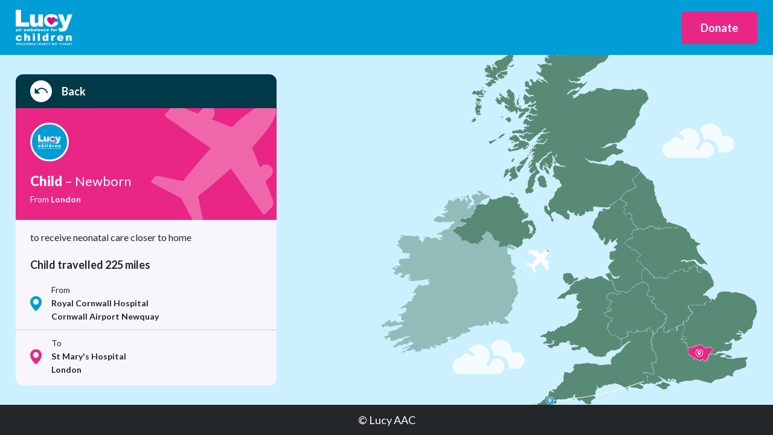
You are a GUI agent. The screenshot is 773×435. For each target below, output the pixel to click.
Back (58, 91)
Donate (719, 27)
